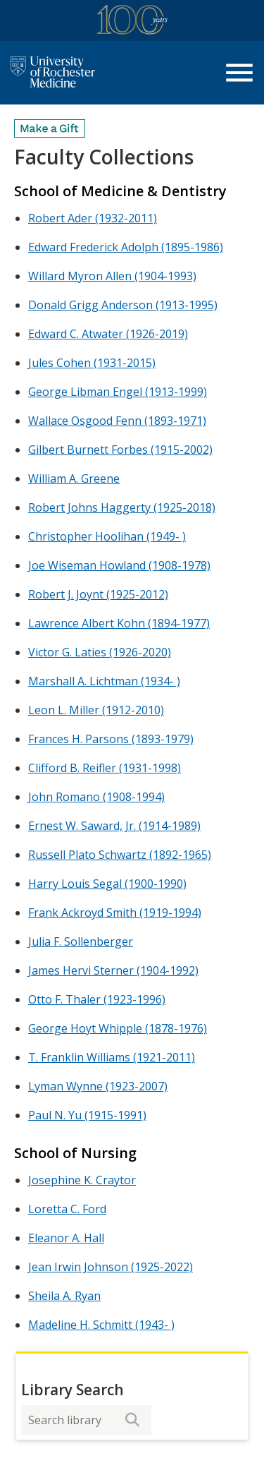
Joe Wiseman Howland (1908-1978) (119, 565)
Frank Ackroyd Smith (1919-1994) (114, 912)
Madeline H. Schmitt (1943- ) (101, 1324)
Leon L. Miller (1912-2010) (96, 710)
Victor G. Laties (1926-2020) (99, 652)
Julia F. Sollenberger (80, 941)
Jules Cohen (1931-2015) (92, 363)
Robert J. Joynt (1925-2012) (98, 594)
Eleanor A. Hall (66, 1238)
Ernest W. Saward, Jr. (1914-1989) (114, 825)
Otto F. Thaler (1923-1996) (96, 999)
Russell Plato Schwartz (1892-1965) (119, 854)
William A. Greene (74, 478)
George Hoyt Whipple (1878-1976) (117, 1028)
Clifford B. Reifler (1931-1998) (104, 768)
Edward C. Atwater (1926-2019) (108, 334)
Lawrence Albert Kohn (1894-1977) (119, 623)
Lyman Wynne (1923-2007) (98, 1086)
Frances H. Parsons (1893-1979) (111, 739)
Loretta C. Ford (67, 1209)
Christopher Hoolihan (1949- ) (107, 536)
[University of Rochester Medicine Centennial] (132, 22)
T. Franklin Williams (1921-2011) (111, 1057)
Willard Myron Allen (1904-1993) (112, 276)
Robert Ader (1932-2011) (92, 218)
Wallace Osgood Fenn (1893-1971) (117, 420)
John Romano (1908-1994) (96, 797)
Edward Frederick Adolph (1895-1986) (125, 247)
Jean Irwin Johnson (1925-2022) (110, 1267)
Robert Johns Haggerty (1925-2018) (121, 507)
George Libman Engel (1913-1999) (117, 391)
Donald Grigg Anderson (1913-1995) (123, 305)
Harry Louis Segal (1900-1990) (107, 883)
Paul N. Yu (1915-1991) (87, 1115)
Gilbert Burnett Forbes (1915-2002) (120, 449)
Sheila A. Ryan (64, 1296)
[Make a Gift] (50, 128)
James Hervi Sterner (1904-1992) (113, 970)
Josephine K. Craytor (82, 1180)
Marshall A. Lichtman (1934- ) (104, 681)
